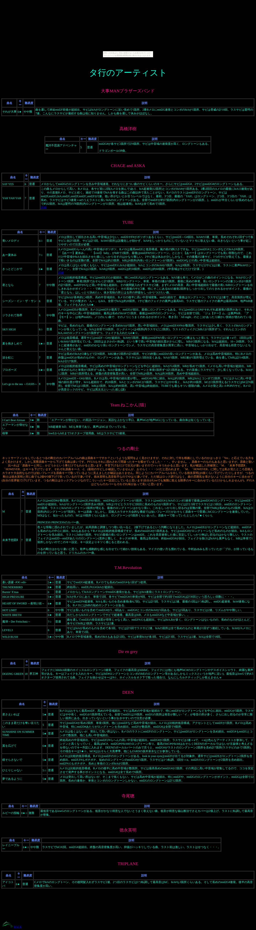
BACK (18, 926)
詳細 (44, 207)
